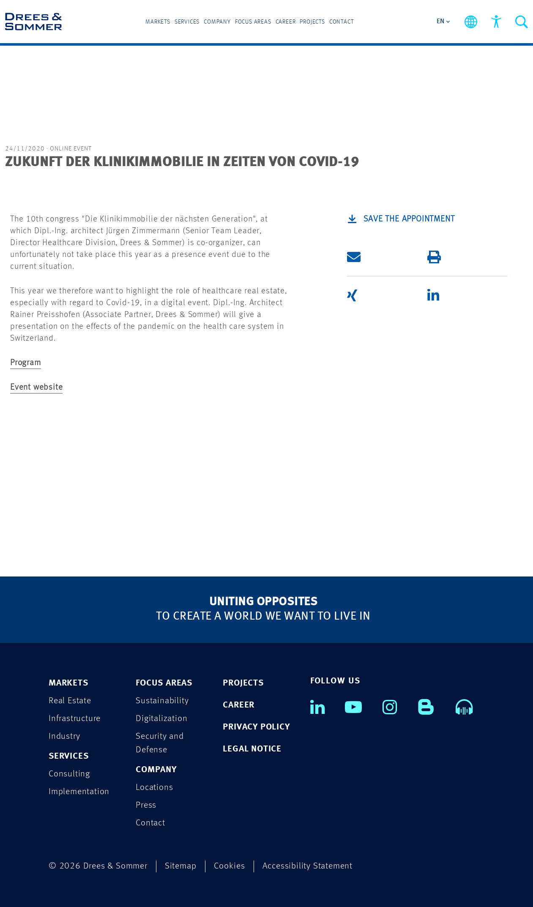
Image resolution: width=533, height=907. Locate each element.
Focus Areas (253, 22)
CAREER (238, 705)
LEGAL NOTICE (252, 749)
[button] (381, 257)
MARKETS (68, 683)
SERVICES (68, 756)
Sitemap (181, 866)
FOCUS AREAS (164, 683)
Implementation (79, 791)
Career (286, 22)
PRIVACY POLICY (256, 727)
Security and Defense (160, 743)
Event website (36, 387)
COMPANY (156, 769)
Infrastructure (75, 718)
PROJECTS (243, 683)
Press (146, 805)
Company (217, 22)
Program (25, 363)
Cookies (229, 866)
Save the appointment (409, 219)
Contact (341, 22)
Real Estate (70, 701)
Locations (154, 787)
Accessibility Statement (307, 866)
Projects (312, 22)
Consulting (69, 774)
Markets (157, 22)
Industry (64, 736)
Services (187, 22)
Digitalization (161, 718)
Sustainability (162, 701)
